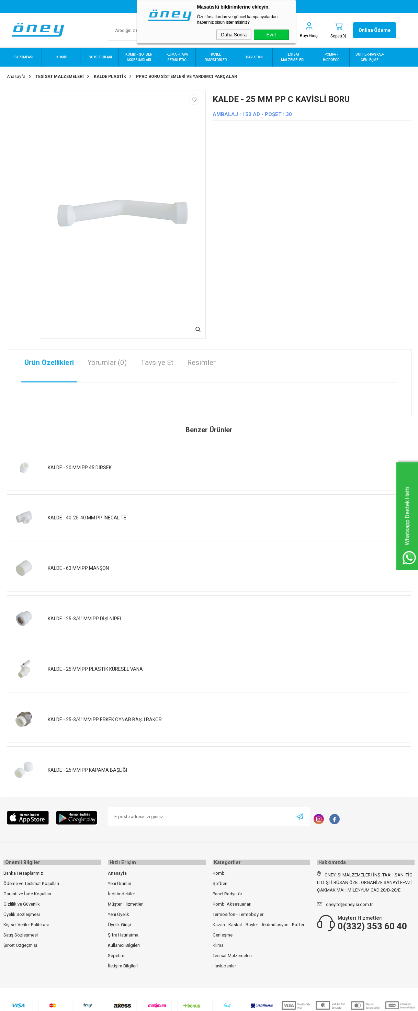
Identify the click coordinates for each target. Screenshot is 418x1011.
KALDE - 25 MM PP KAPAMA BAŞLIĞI (87, 768)
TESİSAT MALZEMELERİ (292, 57)
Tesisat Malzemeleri (232, 952)
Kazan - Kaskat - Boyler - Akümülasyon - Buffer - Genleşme (260, 926)
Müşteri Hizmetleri (126, 901)
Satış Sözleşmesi (20, 931)
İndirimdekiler (121, 890)
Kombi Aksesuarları (232, 901)
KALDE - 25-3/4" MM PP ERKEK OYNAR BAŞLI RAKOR (105, 717)
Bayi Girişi (309, 35)
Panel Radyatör (227, 890)
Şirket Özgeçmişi (20, 942)
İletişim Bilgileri (123, 962)
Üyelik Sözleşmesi (21, 911)
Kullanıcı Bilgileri (124, 942)
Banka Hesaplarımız (23, 870)
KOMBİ (61, 57)
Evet (271, 34)
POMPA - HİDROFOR (331, 57)
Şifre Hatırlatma (123, 931)
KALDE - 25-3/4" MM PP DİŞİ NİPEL (85, 616)
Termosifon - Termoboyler (238, 911)
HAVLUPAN (254, 57)
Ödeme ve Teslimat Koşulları (31, 880)
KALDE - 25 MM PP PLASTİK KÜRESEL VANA (95, 667)
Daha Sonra (234, 34)
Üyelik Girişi (119, 921)
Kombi (219, 870)
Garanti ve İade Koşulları (27, 890)
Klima (218, 942)
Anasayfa (117, 870)
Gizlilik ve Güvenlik (21, 901)
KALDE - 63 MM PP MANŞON (78, 566)
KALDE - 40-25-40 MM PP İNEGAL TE (87, 515)
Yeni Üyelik (118, 911)
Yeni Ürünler (119, 880)
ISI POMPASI (23, 57)
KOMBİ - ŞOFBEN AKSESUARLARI (138, 57)
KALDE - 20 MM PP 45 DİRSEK (80, 465)
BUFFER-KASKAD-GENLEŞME (369, 57)
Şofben (220, 880)
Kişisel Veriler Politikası (26, 921)
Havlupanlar (224, 962)
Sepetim (116, 952)
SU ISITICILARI (100, 57)
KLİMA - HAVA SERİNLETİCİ (177, 57)
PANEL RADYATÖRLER (216, 57)
